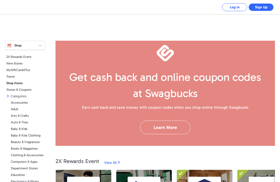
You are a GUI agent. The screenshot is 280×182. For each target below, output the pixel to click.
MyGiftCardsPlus (18, 70)
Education (18, 175)
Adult (14, 109)
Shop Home (14, 83)
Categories (18, 96)
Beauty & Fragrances (25, 142)
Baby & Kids (19, 129)
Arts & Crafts (20, 116)
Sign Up (261, 7)
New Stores (14, 63)
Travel (10, 76)
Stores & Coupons (19, 90)
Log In (235, 7)
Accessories (19, 102)
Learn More (165, 127)
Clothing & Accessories (27, 155)
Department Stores (24, 168)
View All (110, 163)
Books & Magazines (24, 148)
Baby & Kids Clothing (25, 135)
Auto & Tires (19, 122)
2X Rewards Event (19, 57)
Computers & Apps (24, 162)
